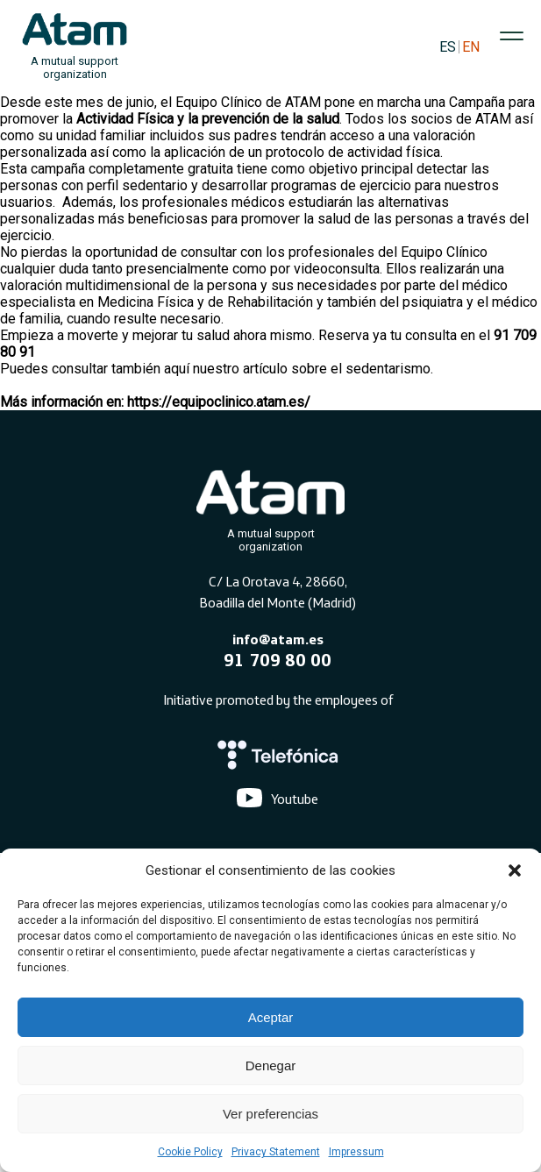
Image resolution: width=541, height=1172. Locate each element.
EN (471, 46)
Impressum (356, 1152)
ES (447, 46)
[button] (514, 870)
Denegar (271, 1065)
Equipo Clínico (444, 252)
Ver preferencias (270, 1113)
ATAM (303, 102)
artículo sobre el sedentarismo (337, 368)
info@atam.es (278, 639)
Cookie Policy (190, 1152)
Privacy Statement (275, 1152)
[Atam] (270, 507)
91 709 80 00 (277, 660)
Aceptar (271, 1017)
